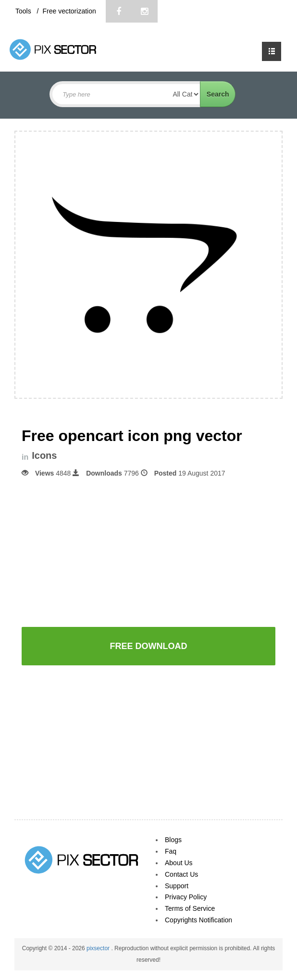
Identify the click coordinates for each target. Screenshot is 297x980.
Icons (44, 456)
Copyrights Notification (198, 920)
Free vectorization (69, 11)
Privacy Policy (186, 897)
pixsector (99, 948)
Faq (170, 851)
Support (176, 886)
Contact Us (181, 874)
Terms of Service (190, 908)
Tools (24, 11)
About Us (179, 863)
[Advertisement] (148, 551)
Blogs (173, 840)
